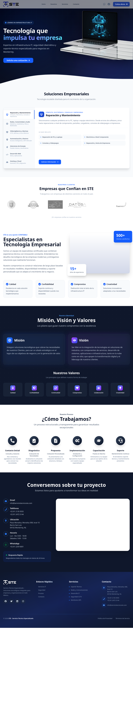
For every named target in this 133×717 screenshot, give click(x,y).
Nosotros (53, 4)
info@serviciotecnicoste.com (21, 503)
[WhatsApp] (104, 4)
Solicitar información (49, 162)
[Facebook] (109, 4)
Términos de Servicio (123, 618)
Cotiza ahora (121, 4)
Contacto (76, 4)
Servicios (65, 4)
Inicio (44, 4)
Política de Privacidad (105, 618)
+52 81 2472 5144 (17, 514)
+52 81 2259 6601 (17, 546)
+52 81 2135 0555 (17, 511)
